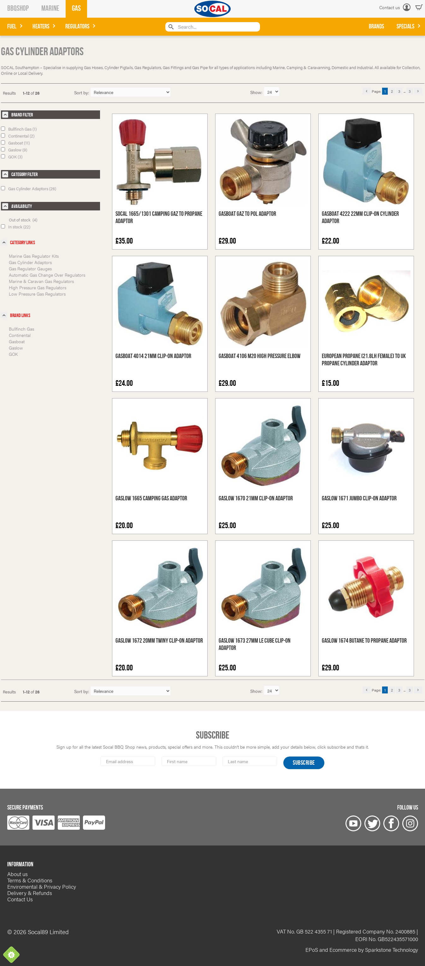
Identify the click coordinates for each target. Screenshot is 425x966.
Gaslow (16, 348)
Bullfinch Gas (21, 329)
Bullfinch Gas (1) (19, 129)
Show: (257, 92)
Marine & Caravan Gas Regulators (41, 281)
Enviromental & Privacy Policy (41, 886)
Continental (20, 335)
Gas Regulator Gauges (30, 268)
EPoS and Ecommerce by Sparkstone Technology (361, 949)
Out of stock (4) (23, 220)
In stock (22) (15, 227)
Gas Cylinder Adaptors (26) (28, 188)
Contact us (389, 7)
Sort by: (81, 92)
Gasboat (17, 341)
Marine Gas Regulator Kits (34, 256)
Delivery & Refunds (29, 893)
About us (17, 874)
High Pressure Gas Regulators (37, 287)
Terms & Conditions (29, 880)
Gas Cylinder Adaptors (30, 262)
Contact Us (20, 899)
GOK (13, 354)
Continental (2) (17, 136)
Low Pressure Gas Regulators (37, 294)
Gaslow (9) (14, 150)
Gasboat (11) (15, 143)
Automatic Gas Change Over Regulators (47, 275)
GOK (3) (11, 157)
